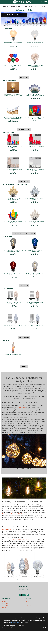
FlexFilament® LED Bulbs (24, 129)
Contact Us (28, 605)
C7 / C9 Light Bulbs (24, 337)
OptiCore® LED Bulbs (24, 181)
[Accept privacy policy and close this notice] (44, 626)
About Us (28, 603)
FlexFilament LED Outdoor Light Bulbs (13, 514)
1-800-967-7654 (24, 587)
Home (27, 601)
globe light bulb (21, 407)
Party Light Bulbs (24, 285)
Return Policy (5, 605)
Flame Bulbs (24, 366)
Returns (3, 609)
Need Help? (4, 607)
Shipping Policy (5, 601)
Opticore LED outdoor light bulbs (22, 540)
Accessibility (4, 612)
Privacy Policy (5, 603)
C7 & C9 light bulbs (7, 529)
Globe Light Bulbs (24, 77)
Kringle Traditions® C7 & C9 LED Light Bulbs (24, 233)
